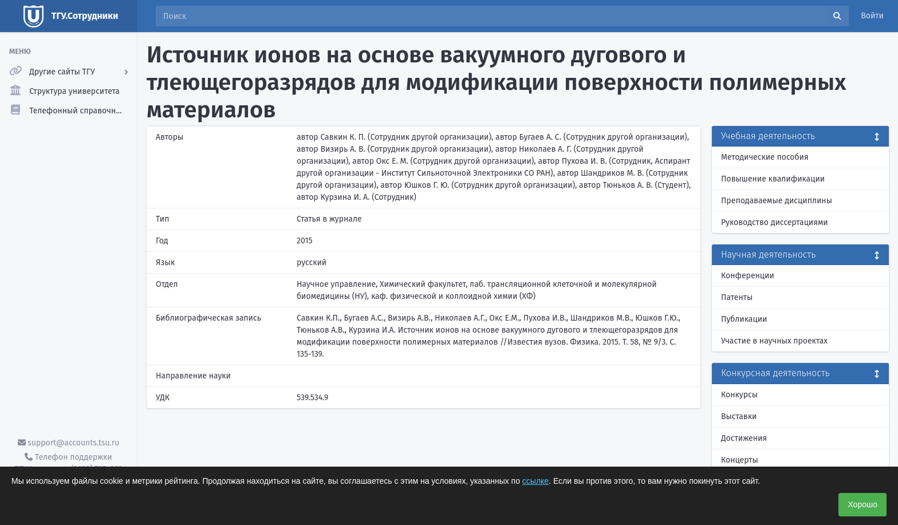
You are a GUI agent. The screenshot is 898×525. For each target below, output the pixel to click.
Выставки (739, 416)
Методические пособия (765, 157)
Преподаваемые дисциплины (776, 201)
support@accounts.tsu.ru (69, 443)
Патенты (737, 297)
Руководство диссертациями (774, 222)
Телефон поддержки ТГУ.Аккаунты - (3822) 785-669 (68, 463)
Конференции (747, 276)
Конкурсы (739, 395)
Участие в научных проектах (774, 341)
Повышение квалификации (773, 179)
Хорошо (862, 504)
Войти (872, 16)
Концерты (739, 460)
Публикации (744, 319)
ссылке (535, 480)
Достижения (744, 438)
